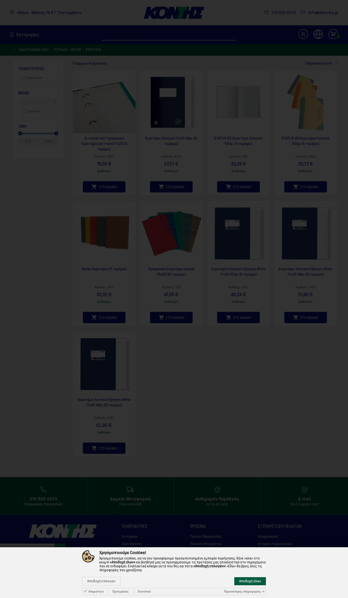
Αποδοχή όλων (250, 581)
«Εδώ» (231, 566)
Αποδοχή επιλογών (101, 581)
